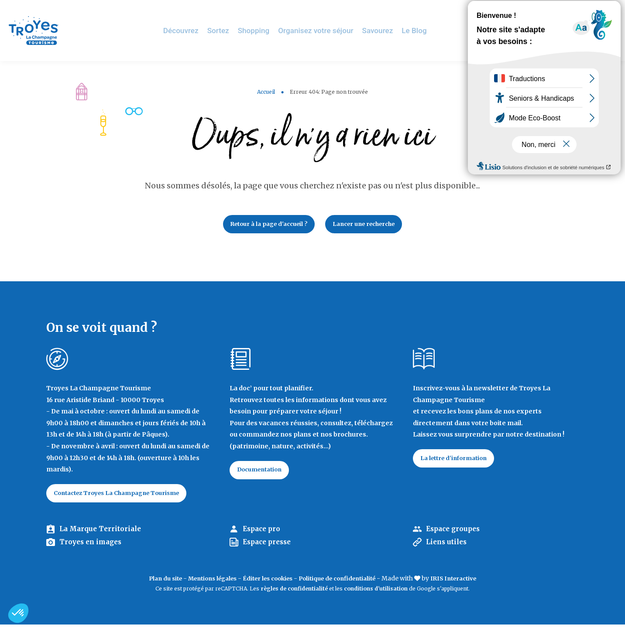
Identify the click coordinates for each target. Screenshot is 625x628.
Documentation (263, 473)
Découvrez (194, 30)
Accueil (266, 92)
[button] (18, 613)
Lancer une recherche (369, 225)
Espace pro (263, 532)
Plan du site (152, 582)
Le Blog (417, 30)
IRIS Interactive (465, 582)
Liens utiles (447, 546)
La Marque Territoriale (101, 532)
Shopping (264, 30)
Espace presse (269, 546)
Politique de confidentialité (342, 582)
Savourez (381, 30)
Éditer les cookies (266, 582)
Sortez (230, 30)
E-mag (605, 10)
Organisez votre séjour (323, 30)
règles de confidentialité (294, 592)
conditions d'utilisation (376, 592)
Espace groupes (455, 532)
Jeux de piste (552, 10)
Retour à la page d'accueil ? (263, 225)
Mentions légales (204, 582)
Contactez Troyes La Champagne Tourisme (124, 496)
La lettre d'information (458, 461)
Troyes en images (92, 546)
